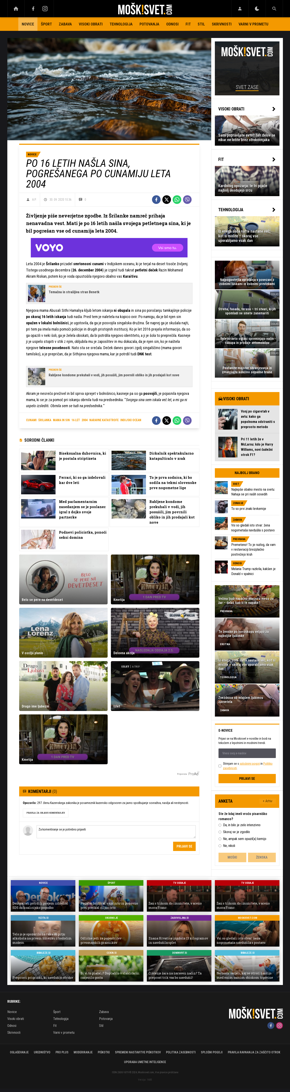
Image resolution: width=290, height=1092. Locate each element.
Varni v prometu (253, 24)
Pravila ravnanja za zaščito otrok (254, 1052)
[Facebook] (33, 8)
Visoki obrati (91, 24)
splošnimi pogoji (250, 763)
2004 (85, 420)
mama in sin (61, 420)
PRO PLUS (62, 1052)
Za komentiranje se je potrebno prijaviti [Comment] (116, 831)
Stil (201, 24)
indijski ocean (130, 420)
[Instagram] (45, 8)
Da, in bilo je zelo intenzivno (242, 825)
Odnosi (172, 24)
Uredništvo (42, 1052)
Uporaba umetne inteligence (145, 1062)
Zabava (65, 24)
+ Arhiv (267, 801)
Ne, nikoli (229, 846)
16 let (75, 420)
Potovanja (149, 24)
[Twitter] (166, 199)
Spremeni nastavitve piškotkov (138, 1052)
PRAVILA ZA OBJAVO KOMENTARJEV (45, 813)
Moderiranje (83, 1052)
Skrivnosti (222, 24)
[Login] (239, 8)
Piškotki (104, 1052)
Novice (28, 24)
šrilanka (44, 420)
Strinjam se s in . (248, 766)
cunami (31, 420)
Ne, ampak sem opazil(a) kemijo (244, 839)
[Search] (274, 8)
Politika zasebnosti (181, 1052)
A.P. (34, 199)
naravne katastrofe (104, 420)
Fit (188, 24)
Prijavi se (184, 846)
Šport (46, 24)
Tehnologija (121, 24)
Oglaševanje (19, 1052)
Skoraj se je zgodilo (236, 832)
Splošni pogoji (212, 1052)
